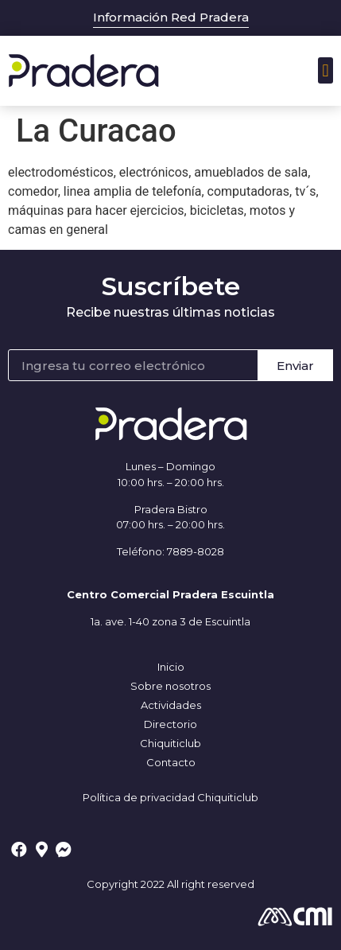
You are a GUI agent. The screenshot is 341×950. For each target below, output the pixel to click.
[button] (325, 70)
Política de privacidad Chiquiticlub (170, 797)
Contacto (171, 762)
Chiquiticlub (170, 743)
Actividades (171, 705)
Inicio (170, 666)
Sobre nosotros (170, 685)
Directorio (170, 724)
